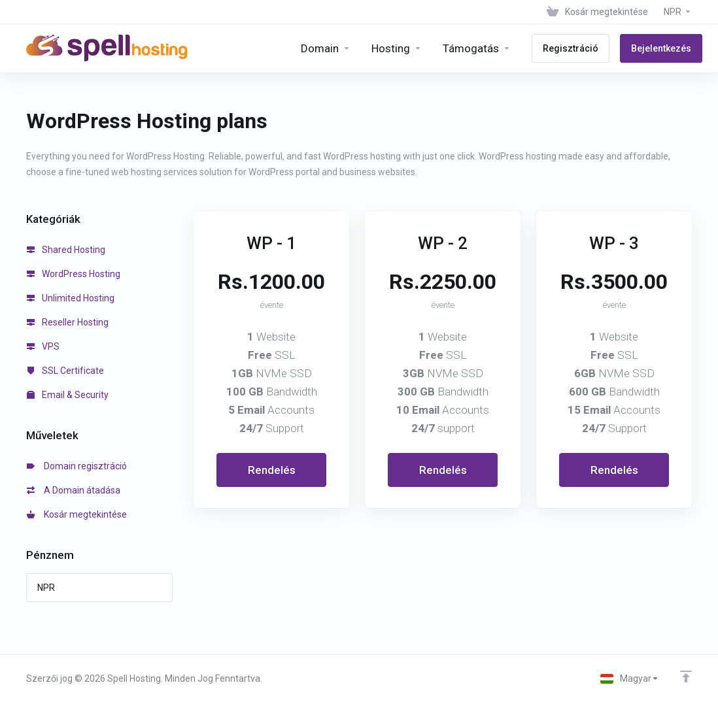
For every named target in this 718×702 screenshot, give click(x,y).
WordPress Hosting (73, 274)
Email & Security (68, 395)
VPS (43, 346)
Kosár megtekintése (77, 514)
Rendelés (272, 469)
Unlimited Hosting (70, 298)
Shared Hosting (66, 249)
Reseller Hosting (68, 322)
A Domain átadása (73, 490)
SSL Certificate (65, 370)
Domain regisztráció (77, 466)
